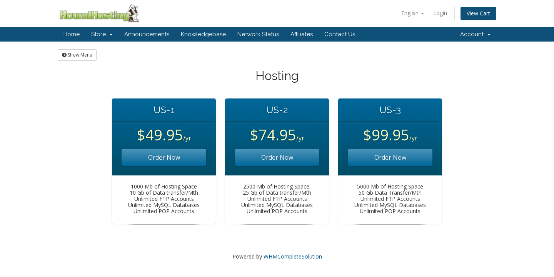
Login (440, 13)
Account (475, 34)
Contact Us (339, 34)
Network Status (258, 34)
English (412, 13)
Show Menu (77, 55)
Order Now (164, 157)
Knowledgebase (203, 34)
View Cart (478, 13)
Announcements (146, 34)
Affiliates (301, 34)
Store (102, 34)
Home (71, 34)
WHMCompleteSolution (293, 256)
